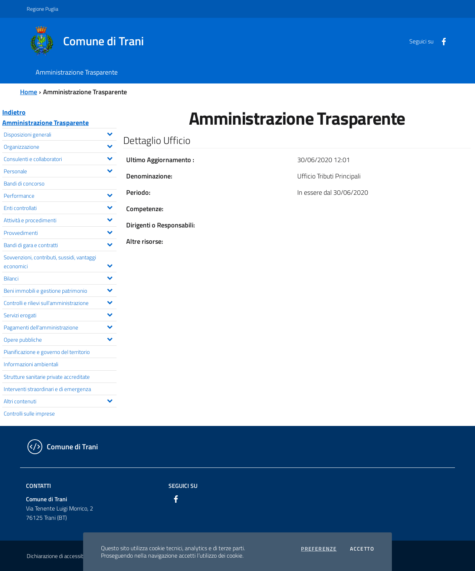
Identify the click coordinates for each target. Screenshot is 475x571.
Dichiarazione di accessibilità (59, 556)
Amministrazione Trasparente (45, 123)
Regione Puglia (42, 9)
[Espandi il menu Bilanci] (109, 277)
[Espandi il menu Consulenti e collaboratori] (109, 157)
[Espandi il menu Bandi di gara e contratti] (109, 243)
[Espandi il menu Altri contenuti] (109, 400)
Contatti (38, 485)
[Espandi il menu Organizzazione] (109, 145)
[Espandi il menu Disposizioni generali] (109, 133)
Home (28, 92)
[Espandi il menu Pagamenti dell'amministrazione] (109, 326)
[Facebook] (440, 40)
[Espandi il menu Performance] (109, 194)
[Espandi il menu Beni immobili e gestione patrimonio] (109, 289)
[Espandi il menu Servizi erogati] (109, 313)
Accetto (362, 548)
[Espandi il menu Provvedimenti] (109, 231)
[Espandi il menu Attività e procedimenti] (109, 218)
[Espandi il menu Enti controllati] (109, 206)
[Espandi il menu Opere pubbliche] (109, 338)
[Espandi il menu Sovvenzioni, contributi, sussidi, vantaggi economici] (109, 264)
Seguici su (182, 485)
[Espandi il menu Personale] (109, 169)
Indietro (14, 112)
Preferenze (319, 548)
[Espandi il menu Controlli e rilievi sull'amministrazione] (109, 301)
